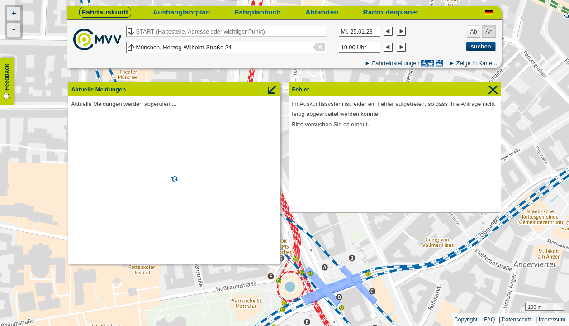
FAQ (489, 319)
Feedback (6, 77)
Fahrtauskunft (105, 12)
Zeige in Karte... (476, 63)
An (489, 31)
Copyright (465, 319)
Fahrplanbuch (258, 12)
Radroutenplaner (391, 12)
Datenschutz (517, 319)
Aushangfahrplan (181, 12)
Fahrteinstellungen (395, 63)
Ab (473, 31)
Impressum (552, 319)
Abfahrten (321, 12)
